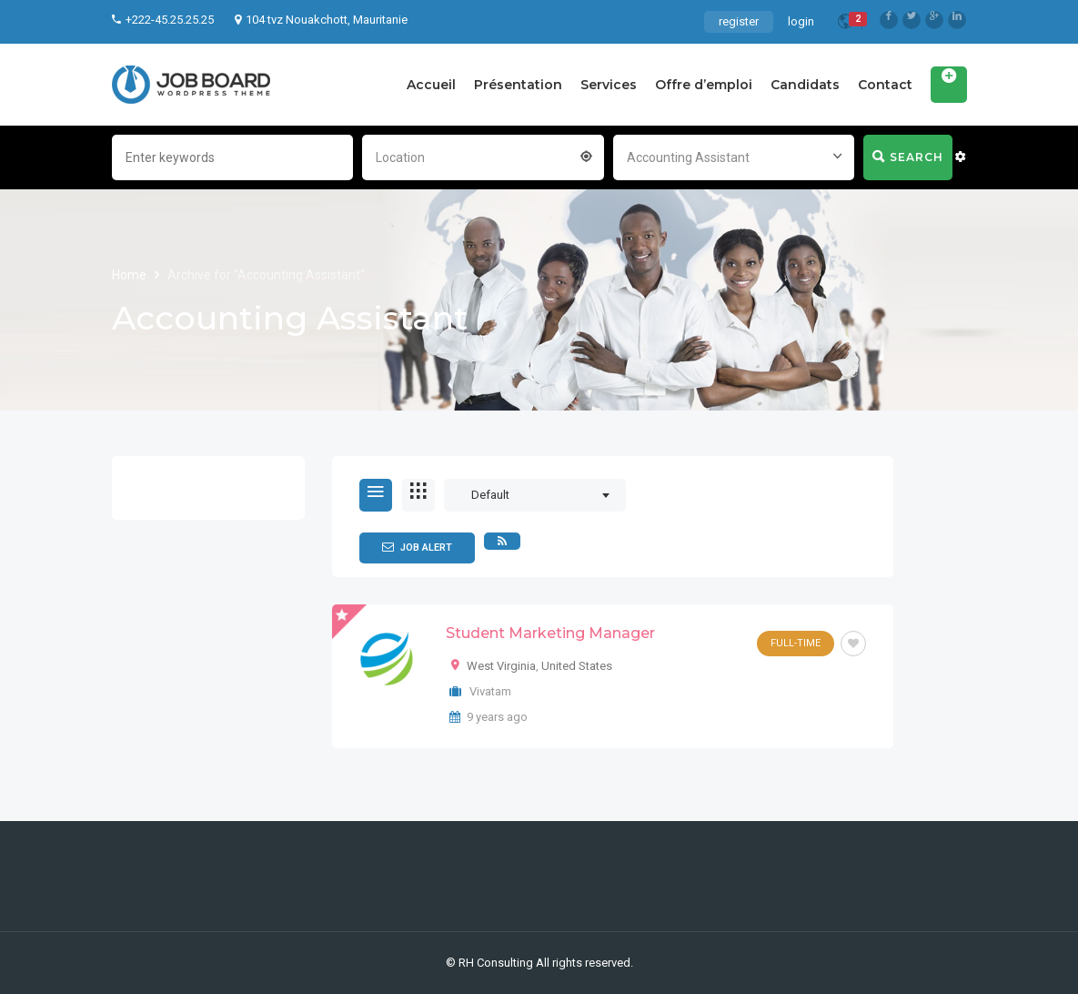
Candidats (805, 84)
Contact (885, 84)
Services (608, 84)
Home (130, 275)
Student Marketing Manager (550, 633)
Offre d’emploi (703, 84)
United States (576, 666)
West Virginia (501, 666)
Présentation (518, 84)
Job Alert (417, 547)
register (739, 21)
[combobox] (483, 156)
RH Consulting (495, 962)
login (801, 21)
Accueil (431, 84)
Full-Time (796, 643)
